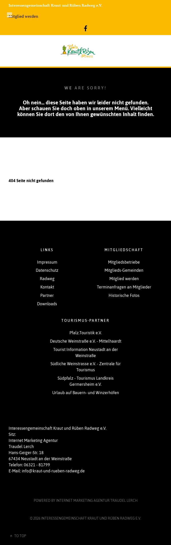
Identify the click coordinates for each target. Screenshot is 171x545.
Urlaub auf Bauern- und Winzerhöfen (85, 392)
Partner (47, 295)
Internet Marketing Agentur (97, 501)
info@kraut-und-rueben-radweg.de (53, 471)
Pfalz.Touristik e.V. (86, 332)
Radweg (47, 278)
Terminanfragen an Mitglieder (124, 287)
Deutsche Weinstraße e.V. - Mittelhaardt (85, 341)
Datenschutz (47, 270)
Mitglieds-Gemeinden (124, 270)
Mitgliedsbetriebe (124, 262)
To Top (17, 536)
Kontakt (47, 287)
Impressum (47, 262)
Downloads (47, 303)
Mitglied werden (23, 16)
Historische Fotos (124, 295)
